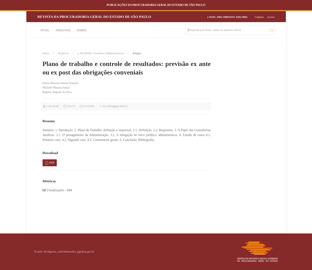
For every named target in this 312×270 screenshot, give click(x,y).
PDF (50, 163)
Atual (45, 30)
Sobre (82, 30)
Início (46, 53)
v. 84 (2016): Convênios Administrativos (100, 53)
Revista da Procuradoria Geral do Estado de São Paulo (94, 17)
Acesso (271, 16)
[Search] (228, 29)
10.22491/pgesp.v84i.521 (116, 106)
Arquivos (63, 30)
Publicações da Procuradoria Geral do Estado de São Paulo (156, 4)
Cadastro (259, 16)
